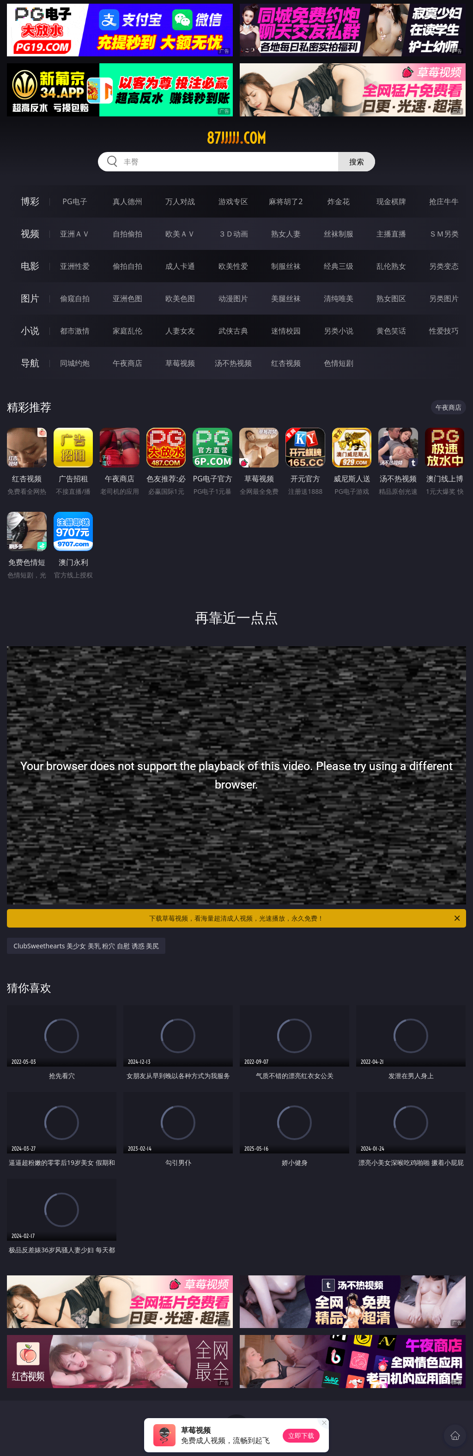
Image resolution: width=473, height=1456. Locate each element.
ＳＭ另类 (444, 234)
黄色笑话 (391, 331)
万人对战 (180, 201)
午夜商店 (127, 363)
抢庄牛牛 (444, 201)
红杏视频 (286, 363)
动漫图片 (233, 298)
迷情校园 (286, 331)
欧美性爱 (233, 266)
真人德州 (127, 201)
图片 (30, 298)
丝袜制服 (338, 234)
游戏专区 (233, 201)
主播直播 (391, 234)
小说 (30, 330)
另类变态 (444, 266)
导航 (30, 363)
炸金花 (338, 201)
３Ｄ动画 (233, 234)
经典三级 (338, 266)
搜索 (356, 162)
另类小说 (338, 331)
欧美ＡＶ (180, 234)
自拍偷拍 (127, 234)
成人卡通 (180, 266)
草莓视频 (180, 363)
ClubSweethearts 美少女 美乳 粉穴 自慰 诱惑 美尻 (86, 945)
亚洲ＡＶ (75, 234)
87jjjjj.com (236, 138)
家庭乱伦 (127, 331)
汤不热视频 (233, 363)
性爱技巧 (444, 331)
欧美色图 (180, 298)
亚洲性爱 (75, 266)
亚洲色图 (127, 298)
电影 (30, 266)
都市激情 (75, 331)
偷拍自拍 (127, 266)
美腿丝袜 (286, 298)
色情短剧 (338, 363)
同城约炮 (75, 363)
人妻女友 (180, 331)
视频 (30, 233)
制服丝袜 (286, 266)
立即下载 (301, 1435)
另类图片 (444, 298)
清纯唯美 (338, 298)
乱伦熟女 (391, 266)
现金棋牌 (391, 201)
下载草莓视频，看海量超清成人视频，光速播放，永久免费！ (305, 918)
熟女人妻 (286, 234)
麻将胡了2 (286, 201)
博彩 (30, 201)
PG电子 (74, 201)
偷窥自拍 (75, 298)
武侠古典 (233, 331)
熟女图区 (391, 298)
